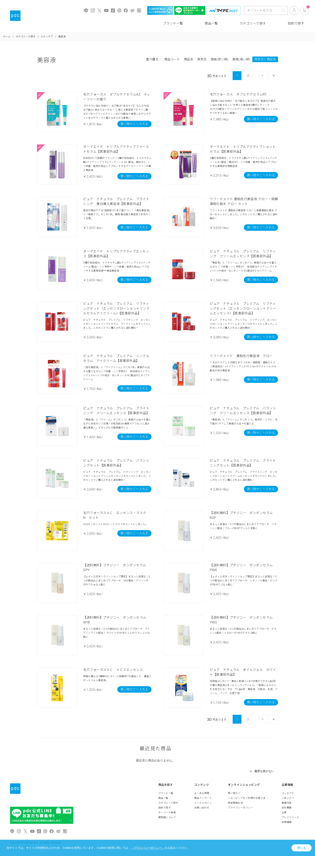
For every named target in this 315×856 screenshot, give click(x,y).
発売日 (202, 59)
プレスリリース (290, 817)
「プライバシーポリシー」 (148, 847)
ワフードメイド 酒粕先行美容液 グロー (241, 356)
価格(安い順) (220, 59)
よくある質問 (201, 793)
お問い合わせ (201, 807)
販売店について (167, 817)
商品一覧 (211, 23)
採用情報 (287, 822)
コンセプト (288, 793)
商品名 (188, 59)
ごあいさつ (288, 798)
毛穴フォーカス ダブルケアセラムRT (238, 94)
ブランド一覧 (173, 23)
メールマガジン (203, 802)
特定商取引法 (235, 802)
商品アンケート (203, 798)
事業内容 (287, 802)
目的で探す (296, 23)
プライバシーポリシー (240, 807)
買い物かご (234, 793)
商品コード (172, 59)
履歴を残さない (264, 771)
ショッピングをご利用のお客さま (247, 798)
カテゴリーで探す (253, 23)
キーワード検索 (167, 812)
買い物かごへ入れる (134, 124)
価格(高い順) (241, 59)
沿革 (284, 812)
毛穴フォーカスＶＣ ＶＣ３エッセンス (113, 670)
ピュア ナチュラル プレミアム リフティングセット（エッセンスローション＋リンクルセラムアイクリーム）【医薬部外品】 (116, 308)
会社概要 (287, 807)
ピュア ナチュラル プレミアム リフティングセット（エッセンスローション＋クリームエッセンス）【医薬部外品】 (243, 308)
